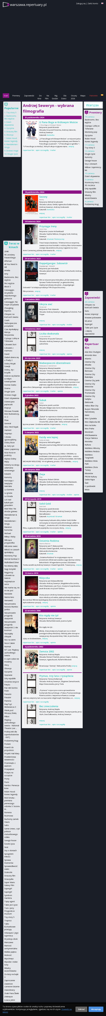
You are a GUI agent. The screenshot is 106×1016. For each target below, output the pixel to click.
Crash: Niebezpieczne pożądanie (10, 323)
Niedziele (8, 594)
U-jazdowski (90, 486)
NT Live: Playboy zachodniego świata (11, 653)
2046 (6, 251)
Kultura (88, 444)
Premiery (16, 95)
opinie (69, 354)
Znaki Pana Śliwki (11, 993)
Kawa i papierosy (11, 449)
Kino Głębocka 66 (92, 422)
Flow (6, 420)
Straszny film (90, 192)
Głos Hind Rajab (11, 427)
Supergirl (88, 324)
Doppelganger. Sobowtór (53, 263)
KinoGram (89, 432)
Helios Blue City (91, 405)
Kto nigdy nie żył (48, 615)
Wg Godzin (55, 97)
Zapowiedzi (29, 95)
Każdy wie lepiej (48, 437)
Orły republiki (90, 188)
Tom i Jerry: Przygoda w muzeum (9, 911)
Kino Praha (89, 428)
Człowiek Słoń (10, 344)
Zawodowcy (9, 990)
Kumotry (88, 157)
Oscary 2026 (74, 97)
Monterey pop (91, 132)
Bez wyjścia (9, 283)
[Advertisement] (53, 74)
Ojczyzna (89, 135)
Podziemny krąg (92, 204)
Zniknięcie (8, 996)
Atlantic (88, 358)
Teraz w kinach (14, 245)
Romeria (8, 812)
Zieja (42, 474)
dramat (50, 239)
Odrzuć (81, 1009)
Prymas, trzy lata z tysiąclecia (56, 675)
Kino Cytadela (91, 418)
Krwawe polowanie (93, 317)
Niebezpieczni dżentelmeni (54, 363)
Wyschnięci (9, 958)
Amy (6, 274)
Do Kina (39, 97)
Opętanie (8, 675)
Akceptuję (96, 1009)
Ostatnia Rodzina (49, 540)
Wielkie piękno (10, 952)
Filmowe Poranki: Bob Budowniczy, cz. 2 (11, 414)
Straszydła (8, 879)
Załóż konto (93, 3)
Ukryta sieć (45, 304)
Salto (6, 825)
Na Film (47, 97)
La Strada (8, 496)
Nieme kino (9, 597)
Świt (86, 483)
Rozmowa (8, 815)
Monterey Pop (10, 555)
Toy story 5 (90, 147)
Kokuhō (7, 474)
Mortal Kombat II (11, 559)
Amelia (7, 270)
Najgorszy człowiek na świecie (9, 575)
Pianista (7, 701)
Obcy (6, 665)
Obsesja (9, 135)
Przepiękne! (9, 769)
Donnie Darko (10, 385)
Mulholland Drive (11, 562)
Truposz (8, 920)
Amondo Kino (91, 355)
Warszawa (92, 105)
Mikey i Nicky (9, 536)
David (6, 354)
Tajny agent (9, 901)
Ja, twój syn (9, 446)
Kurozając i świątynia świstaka (9, 483)
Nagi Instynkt (10, 569)
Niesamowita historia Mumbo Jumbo (11, 607)
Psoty (6, 778)
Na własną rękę (11, 566)
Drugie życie (90, 154)
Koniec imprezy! (91, 314)
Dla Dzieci (63, 97)
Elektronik (89, 402)
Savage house (91, 160)
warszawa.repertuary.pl (28, 4)
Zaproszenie (9, 980)
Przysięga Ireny (48, 226)
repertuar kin (28, 150)
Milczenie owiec (11, 546)
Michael (7, 533)
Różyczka (44, 577)
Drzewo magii (12, 150)
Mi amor (88, 321)
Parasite (7, 694)
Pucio (6, 782)
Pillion (6, 716)
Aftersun (8, 261)
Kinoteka (88, 441)
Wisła (87, 489)
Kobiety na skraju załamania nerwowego (11, 468)
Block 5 (7, 286)
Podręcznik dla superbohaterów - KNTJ (11, 734)
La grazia (8, 493)
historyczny (59, 239)
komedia (50, 135)
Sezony (43, 196)
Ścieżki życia (9, 844)
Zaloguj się (81, 3)
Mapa (82, 95)
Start (6, 95)
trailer (53, 150)
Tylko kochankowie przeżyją (9, 927)
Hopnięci (8, 433)
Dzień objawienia (92, 176)
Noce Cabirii (9, 643)
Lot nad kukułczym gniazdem (8, 502)
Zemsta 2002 (46, 651)
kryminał (50, 516)
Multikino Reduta (92, 451)
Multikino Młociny (92, 448)
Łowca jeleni (9, 1000)
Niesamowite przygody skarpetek (10, 616)
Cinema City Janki (92, 380)
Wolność (8, 955)
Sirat (6, 847)
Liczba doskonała (49, 333)
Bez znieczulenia (48, 706)
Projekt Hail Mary (11, 753)
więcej (71, 146)
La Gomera (9, 489)
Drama (7, 388)
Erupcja (7, 408)
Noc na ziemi (9, 640)
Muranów (89, 473)
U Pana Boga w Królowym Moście (58, 122)
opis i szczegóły (42, 150)
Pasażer (7, 697)
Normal (7, 646)
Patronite (93, 95)
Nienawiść (8, 600)
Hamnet (7, 430)
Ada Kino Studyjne (93, 352)
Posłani (7, 744)
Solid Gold (45, 503)
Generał (7, 423)
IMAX (87, 415)
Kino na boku (90, 425)
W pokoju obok (11, 939)
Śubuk (42, 400)
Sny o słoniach (91, 164)
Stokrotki (8, 872)
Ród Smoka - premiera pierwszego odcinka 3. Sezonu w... (12, 803)
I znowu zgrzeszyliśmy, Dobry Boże (10, 440)
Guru (87, 311)
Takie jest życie (91, 327)
